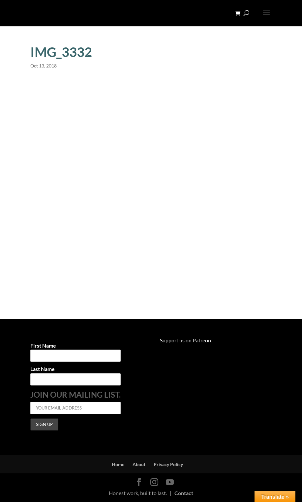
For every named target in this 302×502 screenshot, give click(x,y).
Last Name (42, 369)
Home (118, 464)
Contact (183, 493)
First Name (43, 346)
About (139, 464)
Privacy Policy (168, 464)
